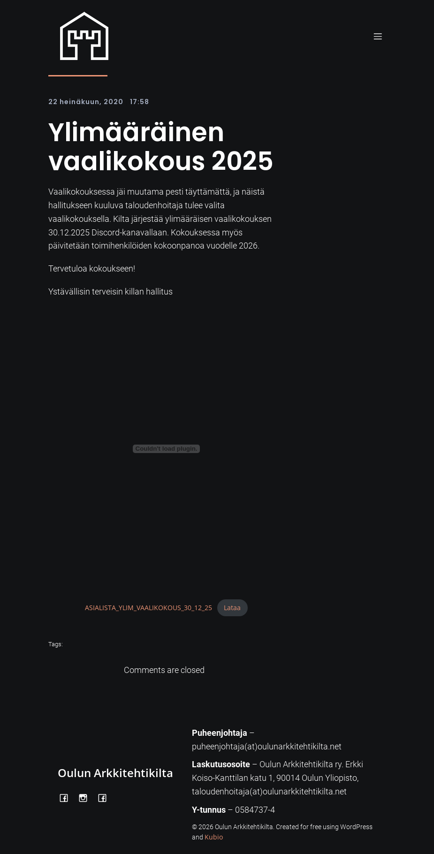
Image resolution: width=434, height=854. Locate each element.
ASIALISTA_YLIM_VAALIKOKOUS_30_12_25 (148, 607)
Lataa (232, 607)
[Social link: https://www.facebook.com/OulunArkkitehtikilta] (67, 797)
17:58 (139, 101)
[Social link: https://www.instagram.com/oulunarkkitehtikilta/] (86, 797)
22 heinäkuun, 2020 (85, 101)
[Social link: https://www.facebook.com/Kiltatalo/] (105, 797)
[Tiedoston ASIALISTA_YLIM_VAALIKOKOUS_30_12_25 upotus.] (166, 448)
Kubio (214, 836)
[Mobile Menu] (378, 36)
